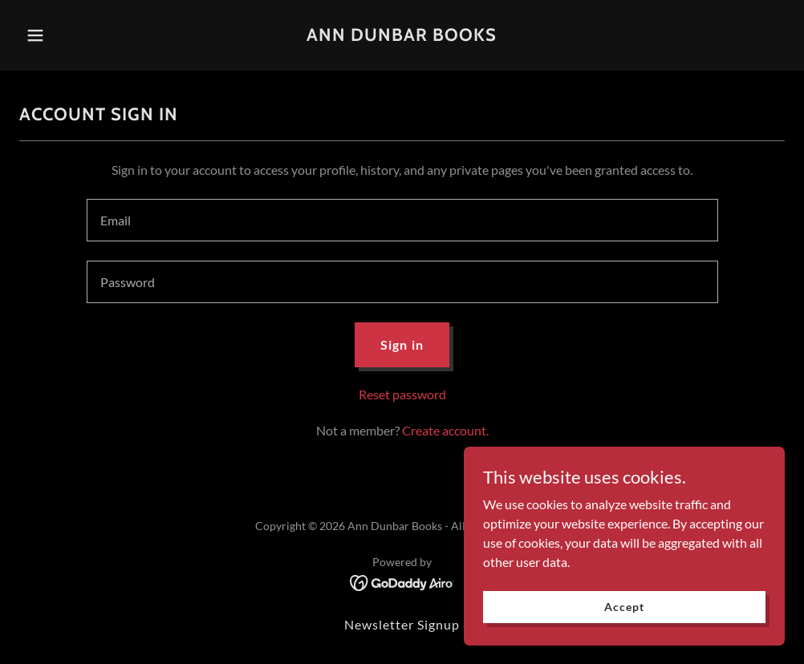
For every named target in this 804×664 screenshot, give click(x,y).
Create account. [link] (445, 430)
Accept (624, 606)
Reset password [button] (402, 394)
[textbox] (402, 220)
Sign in (401, 344)
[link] (402, 35)
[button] (76, 35)
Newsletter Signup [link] (402, 624)
